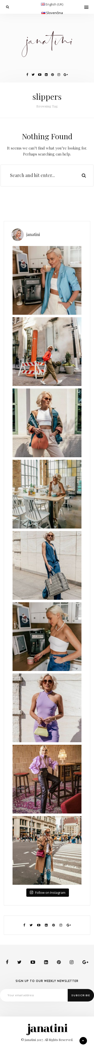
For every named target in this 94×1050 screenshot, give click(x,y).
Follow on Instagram (47, 892)
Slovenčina (54, 12)
